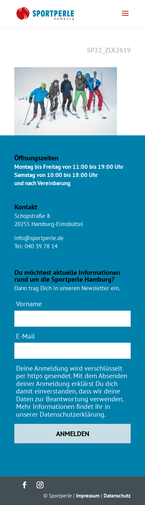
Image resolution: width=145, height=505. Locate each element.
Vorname (29, 303)
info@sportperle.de (39, 238)
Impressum (88, 495)
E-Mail (25, 336)
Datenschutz (117, 495)
